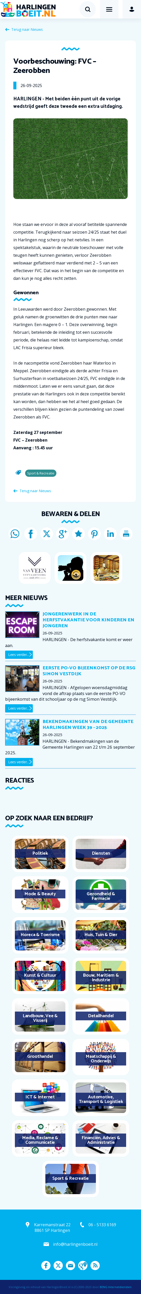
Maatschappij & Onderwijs (101, 1059)
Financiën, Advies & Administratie (101, 1140)
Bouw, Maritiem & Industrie (101, 978)
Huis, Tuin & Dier (100, 935)
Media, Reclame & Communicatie (40, 1140)
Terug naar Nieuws (27, 29)
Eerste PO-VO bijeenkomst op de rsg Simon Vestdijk (89, 671)
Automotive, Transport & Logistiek (101, 1099)
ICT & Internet (40, 1097)
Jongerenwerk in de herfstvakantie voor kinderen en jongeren (88, 620)
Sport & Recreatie (70, 1178)
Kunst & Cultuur (40, 975)
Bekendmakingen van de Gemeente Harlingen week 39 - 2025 (88, 724)
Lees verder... (18, 654)
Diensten (101, 853)
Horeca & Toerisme (40, 935)
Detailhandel (101, 1016)
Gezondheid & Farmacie (101, 896)
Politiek (40, 853)
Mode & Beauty (40, 894)
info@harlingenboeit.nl (75, 1244)
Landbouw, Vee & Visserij (40, 1018)
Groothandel (40, 1056)
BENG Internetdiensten (116, 1287)
